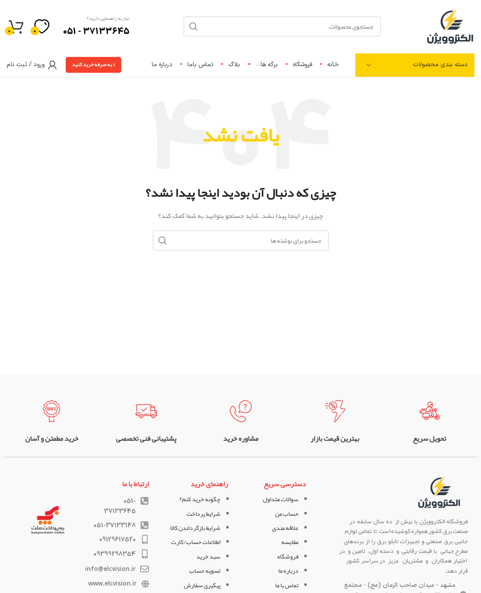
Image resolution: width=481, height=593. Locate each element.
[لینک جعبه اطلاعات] (429, 421)
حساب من (286, 513)
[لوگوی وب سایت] (450, 28)
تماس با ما (286, 585)
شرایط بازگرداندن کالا (195, 528)
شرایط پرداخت (203, 513)
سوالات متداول (280, 499)
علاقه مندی (285, 528)
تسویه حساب (204, 570)
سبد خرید (208, 556)
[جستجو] (241, 240)
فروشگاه (287, 556)
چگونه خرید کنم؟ (199, 499)
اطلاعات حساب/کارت (195, 542)
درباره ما (288, 570)
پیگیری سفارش (202, 585)
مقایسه (289, 542)
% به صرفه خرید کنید (93, 64)
